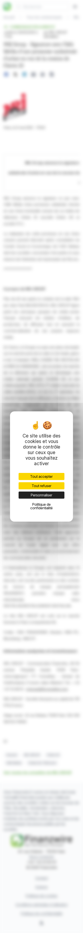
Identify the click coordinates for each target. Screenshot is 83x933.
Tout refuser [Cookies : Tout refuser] (41, 486)
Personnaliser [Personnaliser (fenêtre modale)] (41, 495)
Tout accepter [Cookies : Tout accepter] (41, 476)
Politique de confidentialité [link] (41, 506)
